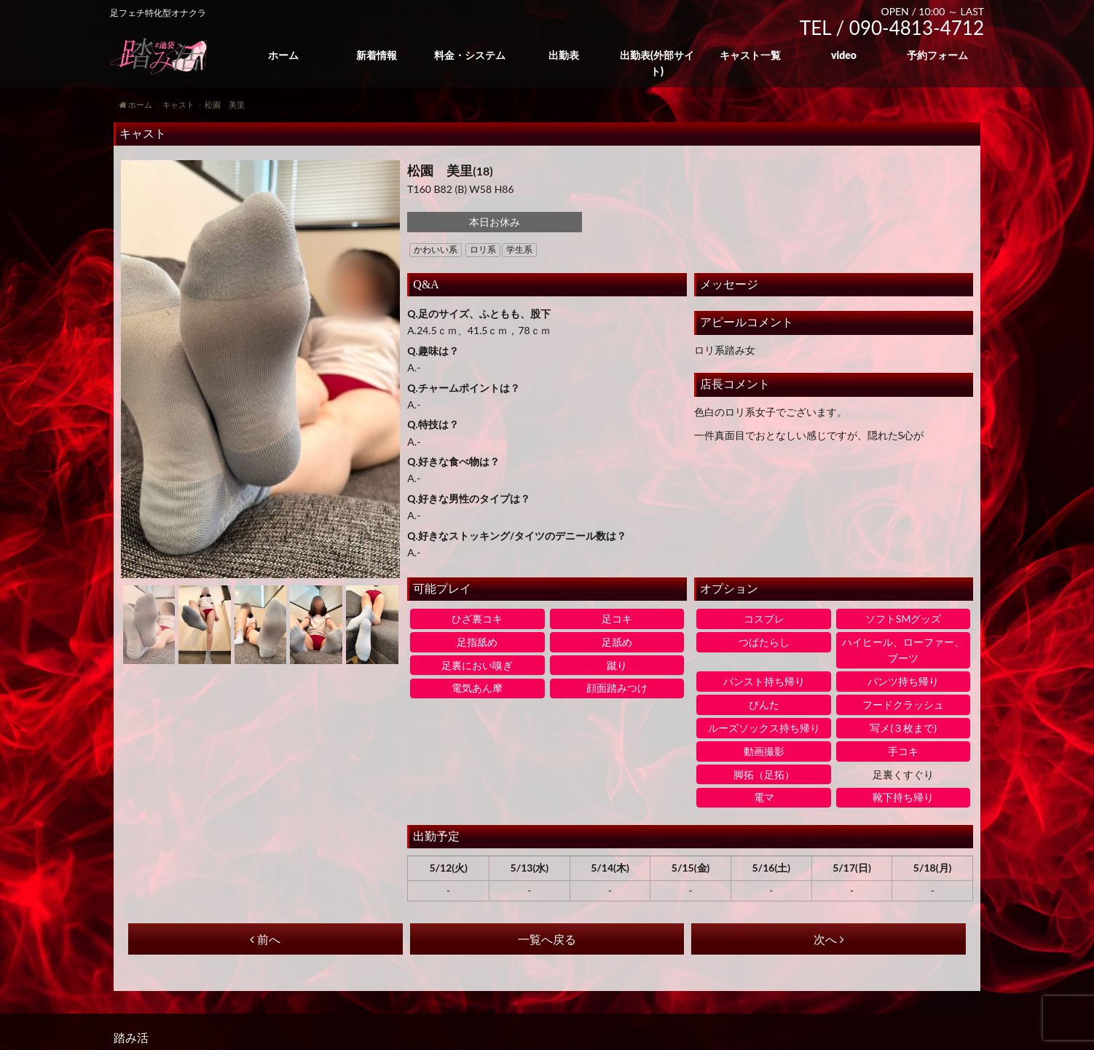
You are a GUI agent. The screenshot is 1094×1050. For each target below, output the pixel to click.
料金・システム (469, 55)
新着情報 (376, 55)
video (844, 55)
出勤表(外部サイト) (657, 63)
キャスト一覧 (750, 55)
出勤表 (563, 55)
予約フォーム (937, 55)
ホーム (283, 55)
